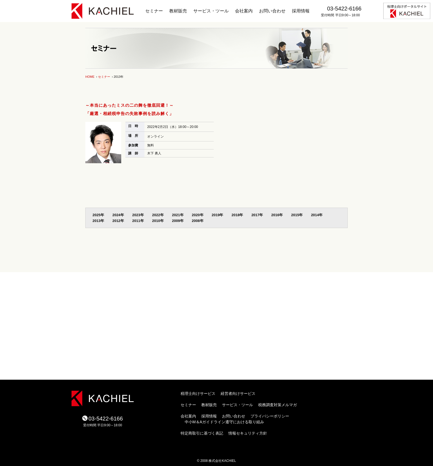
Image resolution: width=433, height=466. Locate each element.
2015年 (297, 215)
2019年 (217, 215)
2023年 (138, 215)
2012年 (118, 221)
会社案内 (244, 11)
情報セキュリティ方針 (247, 433)
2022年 (158, 215)
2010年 (158, 221)
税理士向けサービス (198, 393)
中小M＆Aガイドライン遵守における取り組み (224, 422)
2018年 (237, 215)
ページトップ (313, 266)
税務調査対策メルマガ (277, 405)
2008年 (198, 221)
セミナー (154, 11)
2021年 (178, 215)
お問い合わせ (272, 11)
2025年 (98, 215)
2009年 (178, 221)
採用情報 (301, 11)
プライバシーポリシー (269, 416)
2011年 (138, 221)
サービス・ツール (211, 11)
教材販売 (178, 11)
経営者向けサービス (238, 393)
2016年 (277, 215)
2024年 (118, 215)
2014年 (317, 215)
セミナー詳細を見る (149, 164)
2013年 (98, 221)
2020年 (198, 215)
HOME (89, 76)
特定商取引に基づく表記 (202, 433)
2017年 (257, 215)
